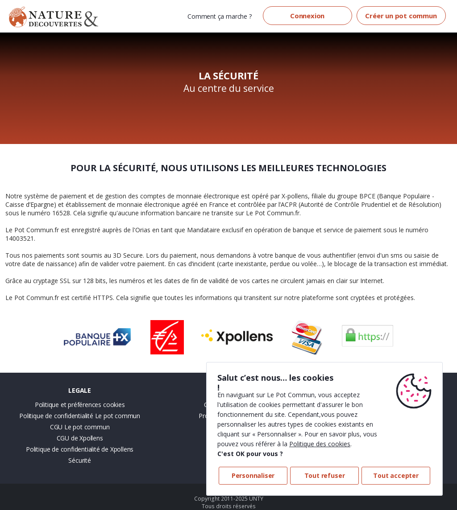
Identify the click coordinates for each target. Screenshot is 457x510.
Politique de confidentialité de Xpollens (79, 449)
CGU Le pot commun (80, 427)
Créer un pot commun (400, 15)
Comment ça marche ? (219, 16)
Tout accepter (395, 475)
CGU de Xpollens (80, 438)
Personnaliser (253, 475)
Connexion (307, 15)
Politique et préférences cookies (80, 404)
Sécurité (79, 460)
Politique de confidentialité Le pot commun (79, 415)
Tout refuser (324, 475)
